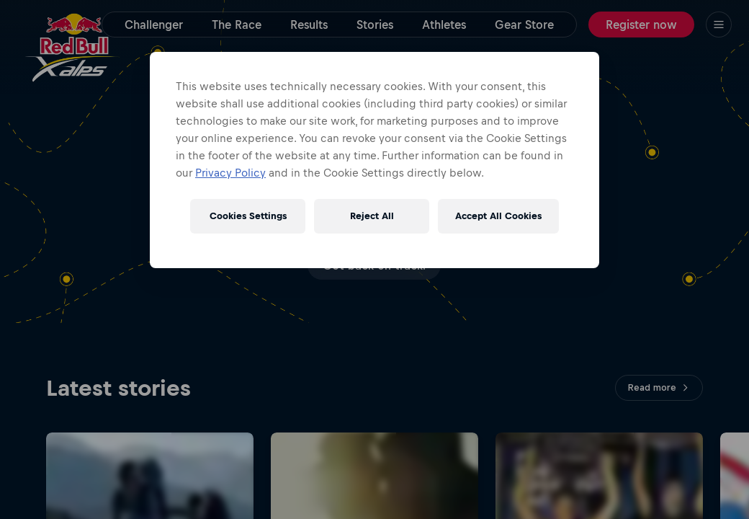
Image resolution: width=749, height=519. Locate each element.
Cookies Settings (248, 215)
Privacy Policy (230, 173)
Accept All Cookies (498, 215)
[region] (374, 160)
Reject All (372, 215)
